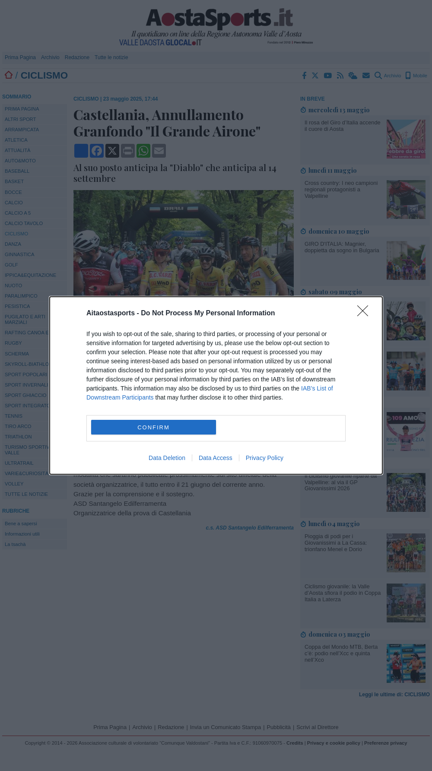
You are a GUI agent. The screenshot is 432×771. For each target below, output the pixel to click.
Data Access (215, 457)
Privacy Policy (264, 457)
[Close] (365, 313)
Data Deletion (167, 457)
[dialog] (216, 385)
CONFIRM (153, 427)
